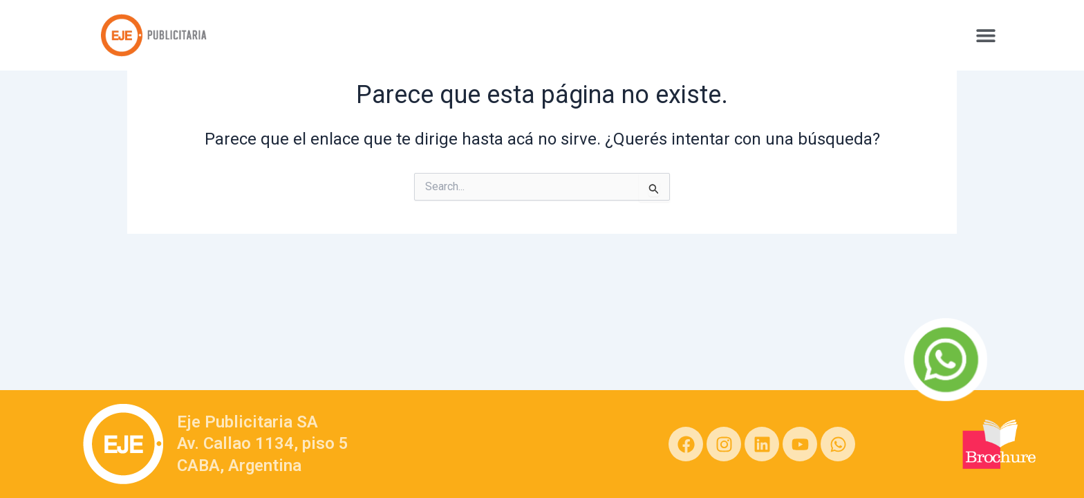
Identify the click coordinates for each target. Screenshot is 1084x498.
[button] (985, 34)
